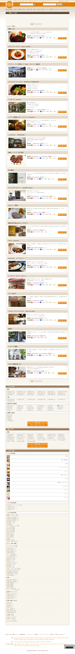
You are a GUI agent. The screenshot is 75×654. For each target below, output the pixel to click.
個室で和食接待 (10, 584)
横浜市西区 (30, 391)
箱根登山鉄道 (20, 441)
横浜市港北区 (30, 393)
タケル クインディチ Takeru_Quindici (19, 46)
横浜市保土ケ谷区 (62, 391)
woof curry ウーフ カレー (16, 258)
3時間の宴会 (9, 524)
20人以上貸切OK (10, 535)
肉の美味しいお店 (10, 566)
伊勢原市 (19, 408)
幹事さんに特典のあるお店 (12, 541)
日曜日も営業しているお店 (12, 573)
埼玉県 (9, 417)
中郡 (18, 410)
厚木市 (60, 407)
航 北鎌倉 (11, 170)
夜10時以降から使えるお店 (12, 571)
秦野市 (49, 407)
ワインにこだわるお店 (11, 619)
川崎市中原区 (30, 399)
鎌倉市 (60, 405)
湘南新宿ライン (50, 435)
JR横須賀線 (9, 434)
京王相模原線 (30, 437)
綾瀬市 (60, 408)
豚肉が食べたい (10, 607)
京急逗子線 (60, 437)
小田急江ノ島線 (40, 438)
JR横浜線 (19, 435)
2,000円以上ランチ (11, 509)
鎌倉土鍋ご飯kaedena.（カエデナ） (18, 223)
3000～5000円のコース (11, 549)
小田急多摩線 (30, 438)
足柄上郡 (29, 410)
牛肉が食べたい (10, 605)
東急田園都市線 (10, 437)
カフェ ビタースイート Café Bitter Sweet (20, 188)
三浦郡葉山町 (40, 405)
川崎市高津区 (40, 399)
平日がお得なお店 (10, 575)
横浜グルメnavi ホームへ (60, 634)
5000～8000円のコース (11, 551)
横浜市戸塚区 (40, 393)
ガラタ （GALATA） (14, 240)
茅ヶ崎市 (29, 407)
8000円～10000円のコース (12, 594)
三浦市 (29, 405)
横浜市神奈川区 (20, 391)
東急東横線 (60, 435)
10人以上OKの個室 (11, 528)
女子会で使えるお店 (11, 557)
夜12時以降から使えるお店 (12, 572)
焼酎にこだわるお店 (11, 618)
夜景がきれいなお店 (11, 559)
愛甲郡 (39, 410)
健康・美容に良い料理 (11, 611)
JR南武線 (9, 435)
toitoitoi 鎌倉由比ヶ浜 (14, 364)
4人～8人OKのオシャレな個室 (13, 525)
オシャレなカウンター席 (12, 547)
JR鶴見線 (39, 434)
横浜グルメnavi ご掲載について (12, 634)
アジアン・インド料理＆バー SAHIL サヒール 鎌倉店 (24, 64)
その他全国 (10, 420)
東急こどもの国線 (21, 437)
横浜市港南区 (50, 393)
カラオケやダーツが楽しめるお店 (13, 569)
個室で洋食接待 (10, 586)
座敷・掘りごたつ (10, 532)
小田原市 (19, 407)
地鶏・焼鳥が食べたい (11, 609)
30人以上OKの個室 (11, 531)
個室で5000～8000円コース (12, 579)
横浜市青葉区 (50, 394)
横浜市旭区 (61, 393)
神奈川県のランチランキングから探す (14, 505)
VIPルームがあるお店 (11, 588)
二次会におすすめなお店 (12, 562)
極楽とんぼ (11, 29)
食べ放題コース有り (11, 522)
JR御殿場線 (60, 434)
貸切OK (8, 538)
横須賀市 (19, 405)
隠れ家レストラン (10, 561)
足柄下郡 (50, 410)
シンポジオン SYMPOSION (16, 135)
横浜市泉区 (40, 394)
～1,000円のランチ (11, 506)
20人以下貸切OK (10, 534)
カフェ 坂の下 (12, 293)
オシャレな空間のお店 (11, 554)
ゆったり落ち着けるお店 (12, 555)
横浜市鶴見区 (10, 391)
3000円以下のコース (11, 548)
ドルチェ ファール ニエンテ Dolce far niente (21, 311)
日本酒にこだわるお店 (11, 617)
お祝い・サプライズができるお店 (13, 568)
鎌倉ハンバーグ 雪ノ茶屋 (15, 152)
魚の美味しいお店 (10, 565)
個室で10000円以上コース (12, 582)
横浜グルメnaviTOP (9, 9)
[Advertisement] (37, 19)
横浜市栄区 (30, 394)
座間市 (39, 408)
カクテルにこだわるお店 (12, 621)
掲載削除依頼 (22, 634)
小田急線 (19, 438)
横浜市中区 (40, 391)
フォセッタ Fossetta (14, 99)
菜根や (10, 329)
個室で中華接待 (10, 585)
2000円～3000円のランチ (12, 596)
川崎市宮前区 (61, 399)
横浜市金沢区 (20, 393)
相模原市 (9, 405)
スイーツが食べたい (11, 608)
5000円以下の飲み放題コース (13, 520)
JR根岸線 (29, 434)
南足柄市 (50, 408)
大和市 (9, 408)
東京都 (9, 416)
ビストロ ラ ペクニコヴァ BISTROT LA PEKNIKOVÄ (23, 82)
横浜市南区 (50, 391)
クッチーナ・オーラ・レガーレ (17, 276)
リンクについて (30, 634)
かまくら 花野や (13, 205)
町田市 (9, 415)
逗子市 (39, 407)
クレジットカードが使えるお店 (13, 589)
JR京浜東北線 (20, 434)
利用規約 (36, 634)
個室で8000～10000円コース (13, 581)
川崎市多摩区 (50, 399)
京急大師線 (50, 437)
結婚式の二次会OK (11, 539)
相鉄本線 (49, 438)
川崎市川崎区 (10, 399)
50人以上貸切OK (10, 537)
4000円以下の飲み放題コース (13, 518)
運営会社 (52, 634)
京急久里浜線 (10, 438)
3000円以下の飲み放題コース (13, 517)
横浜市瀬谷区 (20, 394)
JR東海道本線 (50, 434)
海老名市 (29, 408)
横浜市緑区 (10, 394)
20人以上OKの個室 (11, 529)
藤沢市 (9, 407)
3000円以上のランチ (11, 598)
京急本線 (39, 437)
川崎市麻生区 (10, 400)
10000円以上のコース (11, 595)
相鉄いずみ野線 (61, 438)
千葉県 (9, 419)
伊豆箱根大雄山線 (31, 441)
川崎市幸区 (20, 399)
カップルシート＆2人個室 (12, 545)
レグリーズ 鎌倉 (12, 346)
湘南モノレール (10, 441)
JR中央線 (39, 435)
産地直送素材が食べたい (12, 612)
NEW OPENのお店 (11, 552)
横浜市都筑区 (61, 394)
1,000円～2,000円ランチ (12, 507)
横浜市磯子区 (10, 393)
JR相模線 (29, 435)
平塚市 (49, 405)
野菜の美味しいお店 (11, 564)
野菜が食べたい (10, 602)
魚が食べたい (9, 604)
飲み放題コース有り (11, 521)
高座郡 (9, 410)
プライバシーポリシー (44, 634)
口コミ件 (53, 37)
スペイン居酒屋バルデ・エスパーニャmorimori (21, 117)
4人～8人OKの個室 (11, 527)
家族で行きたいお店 (11, 558)
